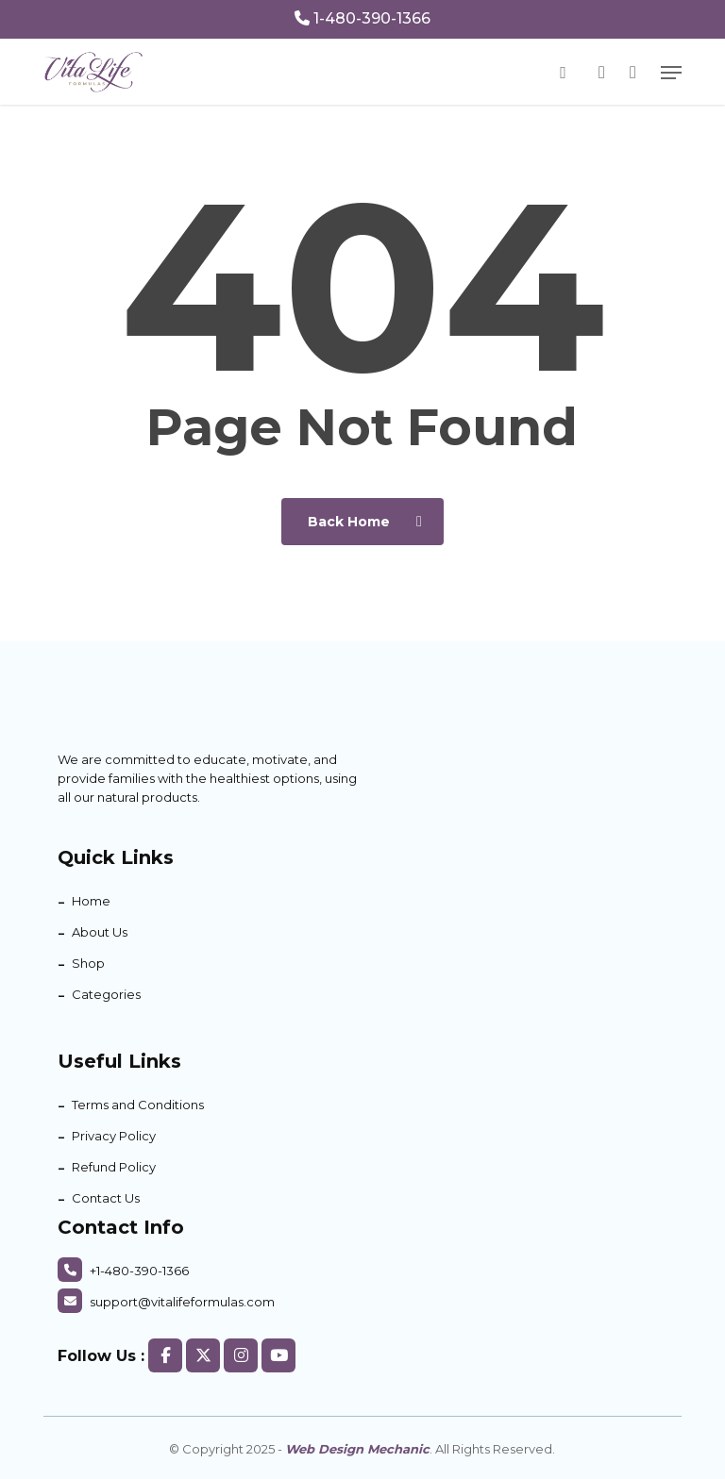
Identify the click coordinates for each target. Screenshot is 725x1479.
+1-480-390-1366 (123, 1270)
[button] (671, 72)
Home (91, 900)
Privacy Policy (114, 1135)
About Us (99, 931)
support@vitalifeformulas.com (166, 1301)
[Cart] (633, 72)
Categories (106, 994)
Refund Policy (114, 1166)
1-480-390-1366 (362, 18)
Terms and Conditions (138, 1104)
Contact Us (106, 1197)
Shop (88, 963)
